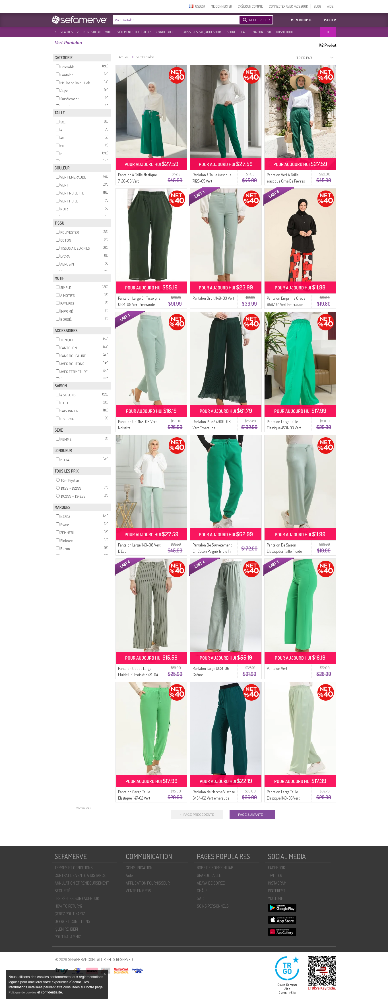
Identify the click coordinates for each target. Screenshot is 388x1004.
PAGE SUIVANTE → (252, 814)
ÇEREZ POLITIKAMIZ (70, 913)
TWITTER (275, 875)
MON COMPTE (301, 20)
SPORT (231, 32)
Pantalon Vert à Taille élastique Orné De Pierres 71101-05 (286, 181)
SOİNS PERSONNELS (213, 906)
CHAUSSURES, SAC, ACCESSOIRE (200, 32)
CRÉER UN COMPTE (250, 6)
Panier (330, 20)
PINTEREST (276, 890)
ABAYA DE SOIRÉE (211, 883)
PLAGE (244, 32)
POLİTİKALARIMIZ (68, 936)
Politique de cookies (23, 992)
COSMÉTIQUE (285, 32)
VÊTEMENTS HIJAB (89, 32)
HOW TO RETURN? (68, 906)
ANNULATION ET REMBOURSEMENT (82, 883)
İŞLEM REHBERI (66, 929)
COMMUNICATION (139, 867)
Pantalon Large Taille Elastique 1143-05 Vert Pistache (283, 798)
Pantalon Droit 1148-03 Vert (213, 298)
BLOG (317, 6)
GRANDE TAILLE (165, 32)
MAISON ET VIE (262, 32)
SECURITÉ (62, 890)
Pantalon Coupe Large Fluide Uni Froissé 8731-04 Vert (138, 674)
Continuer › (83, 808)
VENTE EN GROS (138, 890)
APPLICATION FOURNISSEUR (148, 883)
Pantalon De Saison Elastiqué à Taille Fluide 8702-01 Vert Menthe (284, 551)
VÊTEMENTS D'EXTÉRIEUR (133, 32)
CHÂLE (202, 890)
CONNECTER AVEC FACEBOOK (288, 6)
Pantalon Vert (277, 668)
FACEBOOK (276, 867)
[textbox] (175, 19)
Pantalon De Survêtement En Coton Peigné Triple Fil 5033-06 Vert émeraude (212, 551)
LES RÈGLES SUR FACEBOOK (77, 898)
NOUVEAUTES (64, 32)
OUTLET (328, 32)
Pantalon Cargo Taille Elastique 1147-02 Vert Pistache (134, 798)
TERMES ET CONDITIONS (74, 867)
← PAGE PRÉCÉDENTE (196, 814)
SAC (200, 898)
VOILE (109, 32)
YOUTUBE (275, 898)
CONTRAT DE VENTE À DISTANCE (80, 875)
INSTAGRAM (277, 883)
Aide (129, 875)
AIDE (330, 6)
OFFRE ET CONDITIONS (72, 921)
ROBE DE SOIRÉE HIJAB (215, 867)
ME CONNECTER (221, 6)
